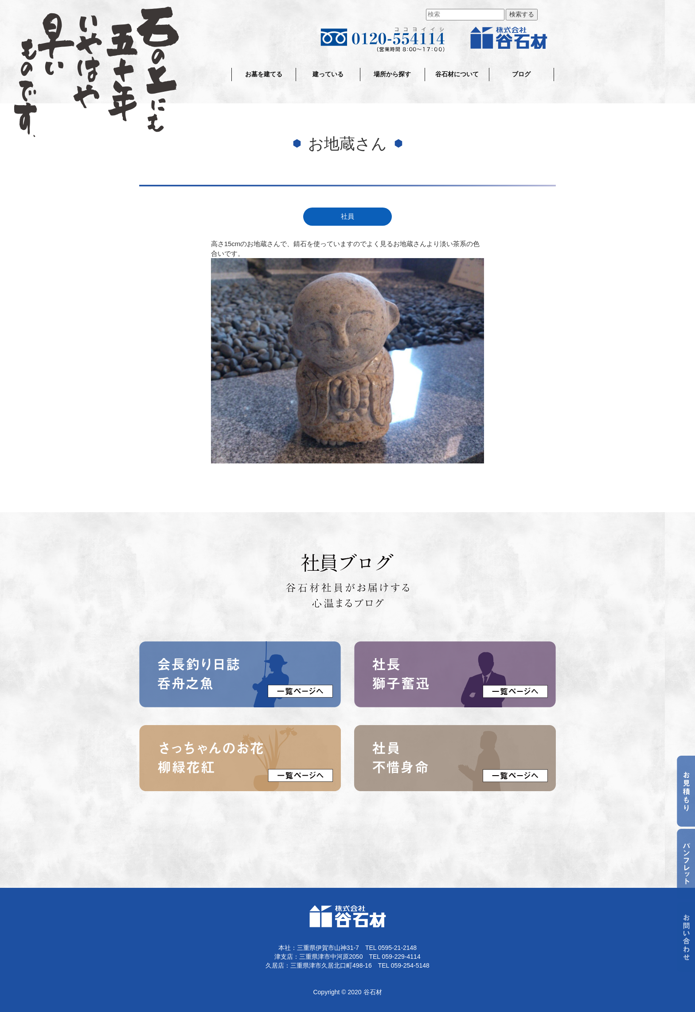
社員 (347, 216)
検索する (521, 14)
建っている (328, 74)
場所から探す (392, 74)
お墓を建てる (263, 74)
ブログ (521, 74)
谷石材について (457, 74)
